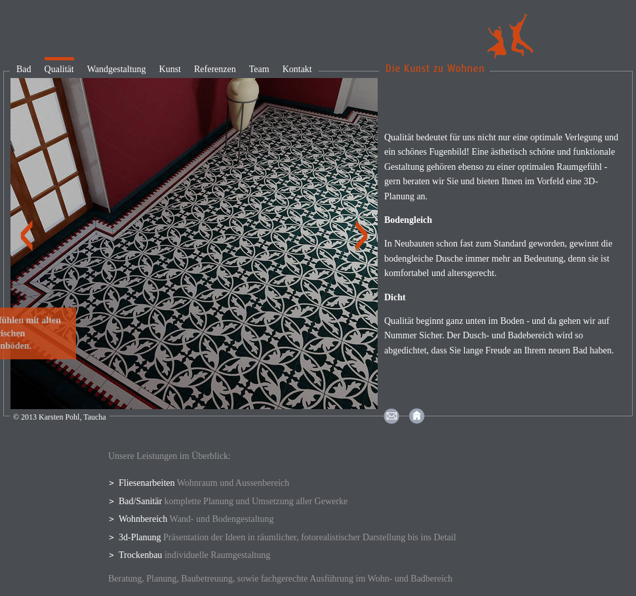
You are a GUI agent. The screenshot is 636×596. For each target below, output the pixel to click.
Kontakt (297, 69)
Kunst (170, 69)
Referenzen (215, 69)
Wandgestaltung (116, 69)
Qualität (59, 69)
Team (259, 69)
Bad (23, 69)
